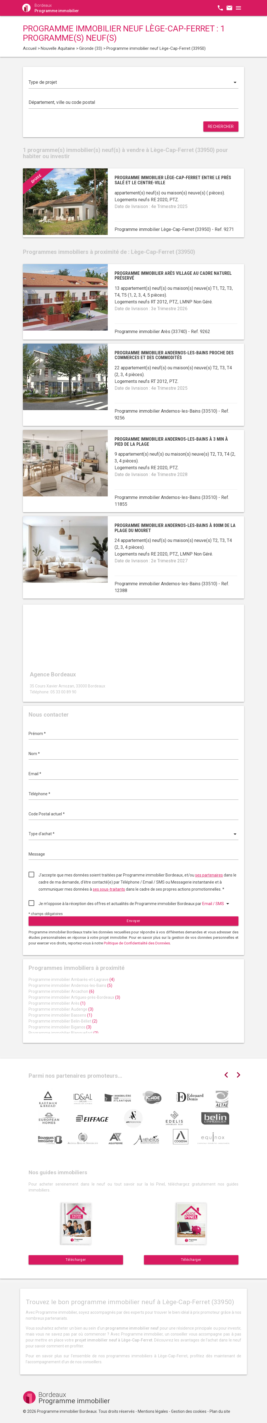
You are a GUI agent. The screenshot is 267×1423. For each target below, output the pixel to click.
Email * (35, 773)
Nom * (34, 753)
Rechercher (221, 126)
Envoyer (133, 921)
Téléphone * (39, 794)
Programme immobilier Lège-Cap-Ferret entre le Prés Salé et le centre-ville (173, 180)
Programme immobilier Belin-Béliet (63, 1021)
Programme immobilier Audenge (61, 1009)
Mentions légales (153, 1411)
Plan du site (220, 1411)
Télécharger (76, 1260)
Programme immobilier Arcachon (61, 991)
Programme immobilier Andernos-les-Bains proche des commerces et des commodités (174, 355)
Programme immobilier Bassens (60, 1015)
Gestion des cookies (188, 1411)
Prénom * (37, 733)
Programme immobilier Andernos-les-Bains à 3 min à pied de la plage (171, 441)
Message (37, 854)
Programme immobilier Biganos (60, 1027)
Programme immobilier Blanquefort (63, 1033)
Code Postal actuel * (47, 814)
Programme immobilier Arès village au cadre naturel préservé (173, 276)
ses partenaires (209, 875)
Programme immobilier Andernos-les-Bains (70, 985)
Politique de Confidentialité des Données (137, 943)
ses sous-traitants (109, 889)
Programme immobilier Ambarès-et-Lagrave (72, 979)
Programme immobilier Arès (57, 1003)
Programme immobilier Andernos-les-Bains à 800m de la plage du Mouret (175, 528)
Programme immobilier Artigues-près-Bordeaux (74, 997)
